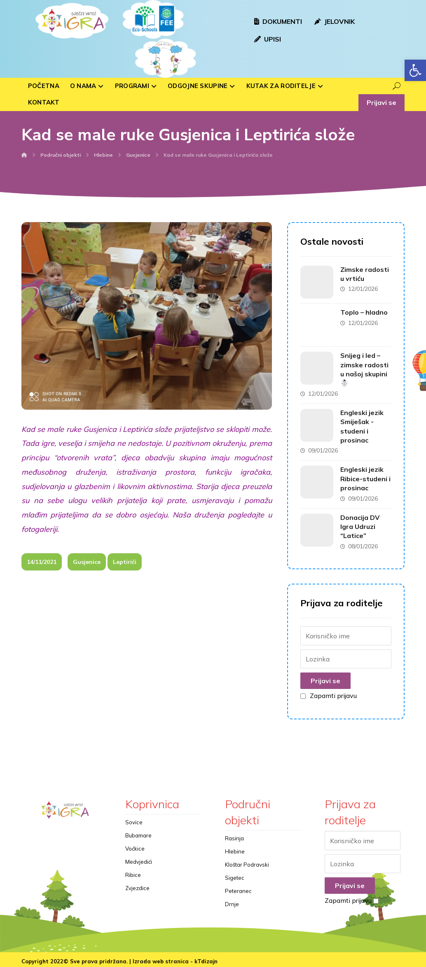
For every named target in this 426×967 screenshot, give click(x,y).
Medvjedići (138, 859)
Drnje (232, 901)
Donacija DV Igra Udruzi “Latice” (361, 524)
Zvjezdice (137, 885)
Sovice (134, 819)
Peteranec (238, 888)
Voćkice (135, 846)
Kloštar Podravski (247, 862)
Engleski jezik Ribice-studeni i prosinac (365, 476)
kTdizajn (206, 959)
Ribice (133, 872)
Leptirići (124, 567)
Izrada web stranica (161, 959)
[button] (415, 70)
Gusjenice (87, 567)
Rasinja (234, 836)
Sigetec (234, 875)
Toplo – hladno (365, 312)
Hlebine (235, 849)
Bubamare (138, 833)
